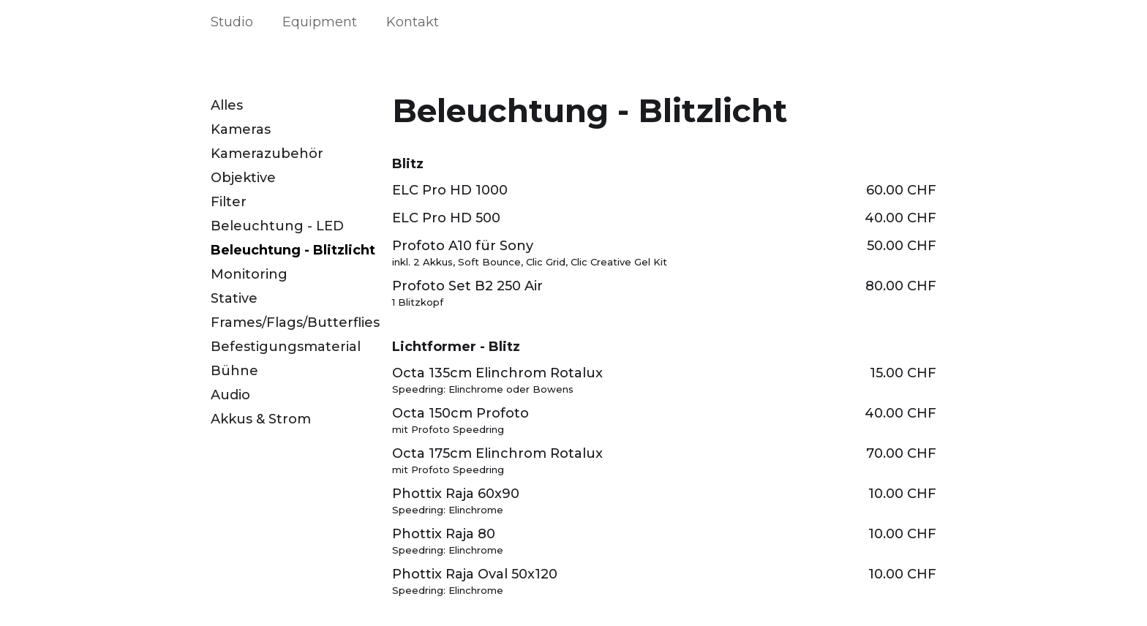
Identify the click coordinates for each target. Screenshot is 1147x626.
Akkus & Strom (261, 419)
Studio (232, 22)
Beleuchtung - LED (277, 226)
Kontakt (412, 22)
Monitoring (249, 274)
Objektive (243, 178)
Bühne (234, 371)
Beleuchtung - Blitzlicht (293, 250)
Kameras (241, 129)
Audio (230, 395)
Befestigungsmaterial (286, 347)
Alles (227, 105)
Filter (229, 202)
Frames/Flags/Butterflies (295, 322)
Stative (234, 298)
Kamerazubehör (267, 154)
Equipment (319, 22)
